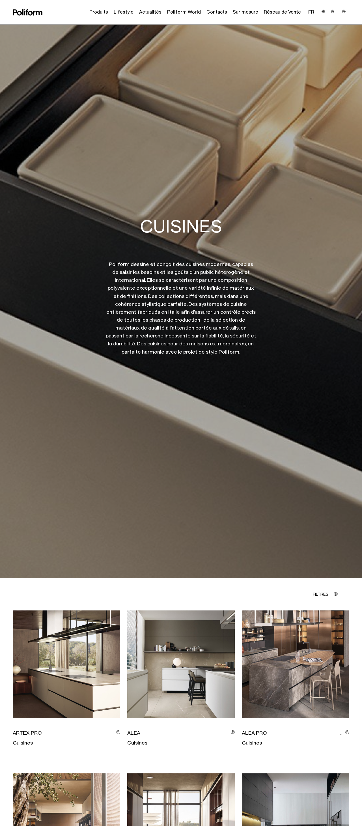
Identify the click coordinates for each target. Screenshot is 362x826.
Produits (98, 12)
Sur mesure (245, 12)
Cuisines (23, 743)
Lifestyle (123, 12)
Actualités (150, 12)
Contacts (216, 12)
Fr (311, 12)
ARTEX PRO (27, 733)
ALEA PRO (254, 733)
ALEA (133, 733)
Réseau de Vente (282, 12)
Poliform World (184, 12)
